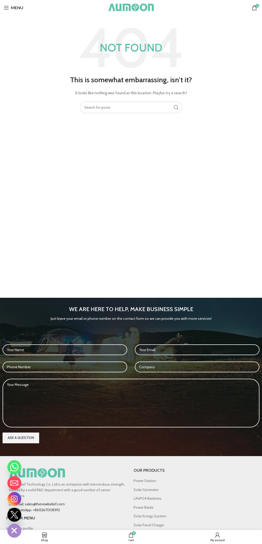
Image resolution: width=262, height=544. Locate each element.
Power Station (145, 480)
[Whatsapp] (14, 467)
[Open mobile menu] (13, 8)
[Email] (14, 483)
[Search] (131, 107)
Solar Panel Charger (149, 525)
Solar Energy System (150, 516)
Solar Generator (146, 489)
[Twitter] (14, 515)
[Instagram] (14, 499)
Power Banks (144, 507)
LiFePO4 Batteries (147, 498)
